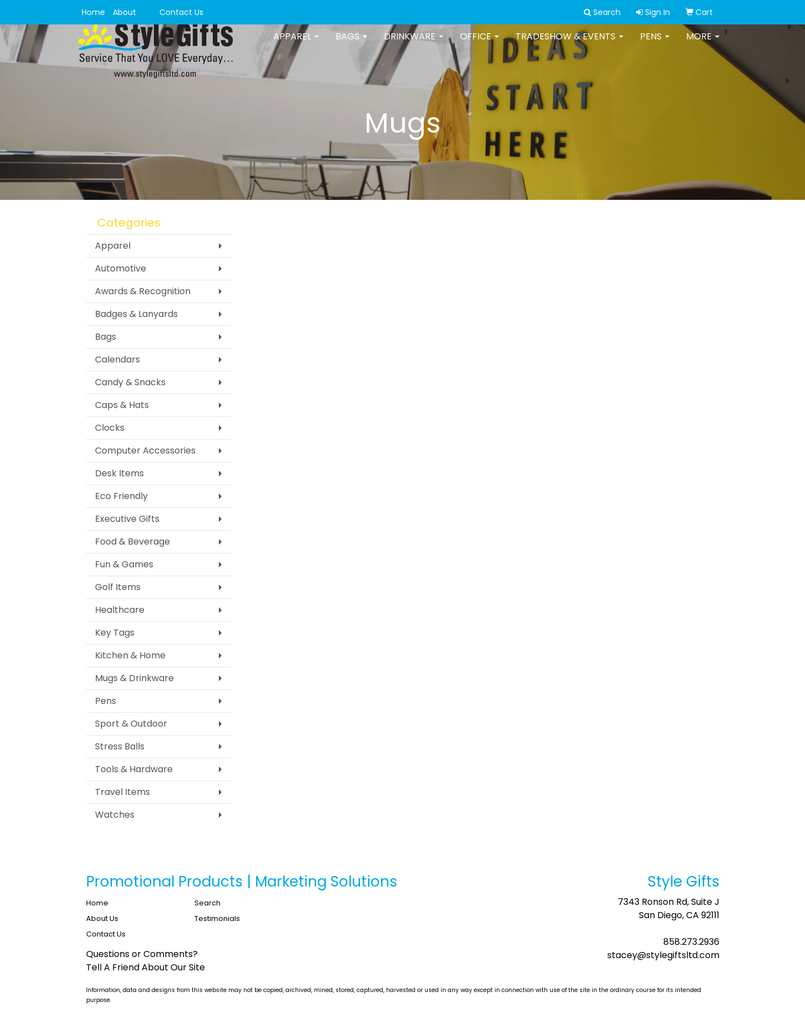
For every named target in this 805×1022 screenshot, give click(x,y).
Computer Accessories (145, 450)
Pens (654, 44)
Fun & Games (124, 564)
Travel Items (122, 792)
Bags (351, 44)
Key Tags (114, 632)
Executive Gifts (127, 518)
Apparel (296, 44)
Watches (114, 814)
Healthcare (119, 609)
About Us (102, 918)
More (702, 44)
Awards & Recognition (143, 291)
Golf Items (118, 587)
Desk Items (119, 473)
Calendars (117, 359)
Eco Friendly (121, 496)
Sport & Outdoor (131, 723)
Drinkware (413, 44)
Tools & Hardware (134, 769)
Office (479, 44)
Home (93, 12)
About (124, 12)
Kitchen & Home (130, 655)
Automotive (120, 268)
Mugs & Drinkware (134, 678)
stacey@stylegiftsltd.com (663, 955)
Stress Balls (119, 746)
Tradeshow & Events (569, 44)
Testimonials (217, 918)
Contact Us (181, 12)
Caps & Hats (122, 405)
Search (207, 903)
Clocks (109, 427)
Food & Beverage (132, 541)
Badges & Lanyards (136, 314)
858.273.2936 (691, 941)
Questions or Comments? (142, 954)
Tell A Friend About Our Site (145, 967)
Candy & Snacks (130, 382)
